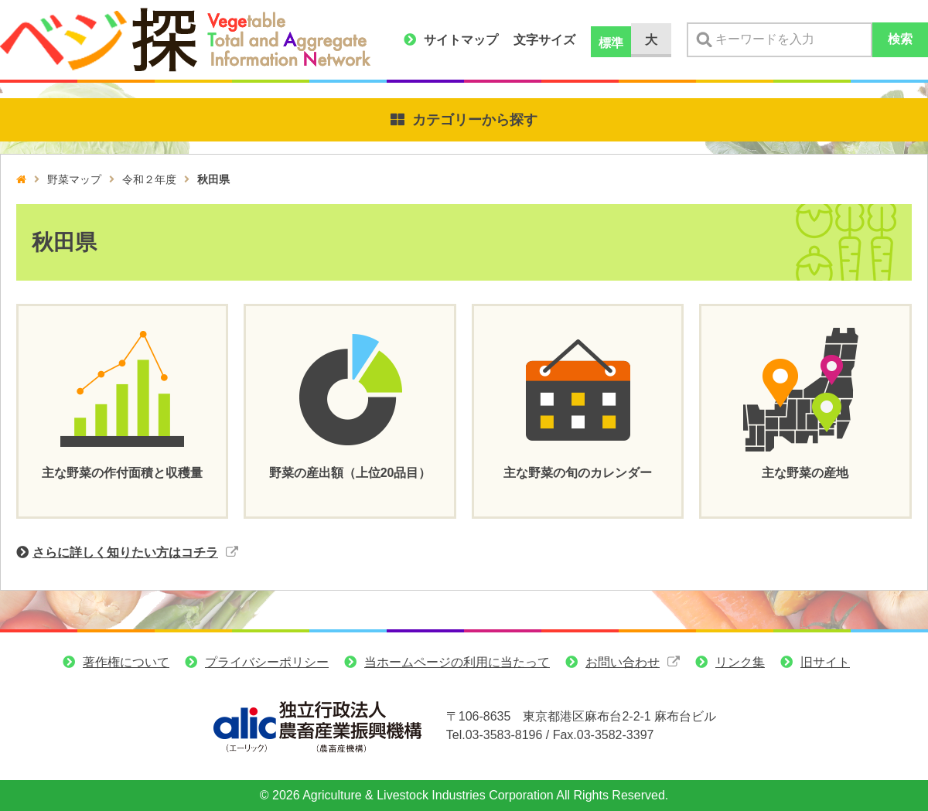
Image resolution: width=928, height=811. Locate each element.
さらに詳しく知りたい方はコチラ (125, 552)
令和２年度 (149, 179)
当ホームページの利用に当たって (457, 664)
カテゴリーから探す (474, 120)
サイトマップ (461, 39)
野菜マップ (74, 179)
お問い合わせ (622, 664)
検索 (900, 39)
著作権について (126, 664)
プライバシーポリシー (267, 664)
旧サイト (825, 664)
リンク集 (740, 664)
